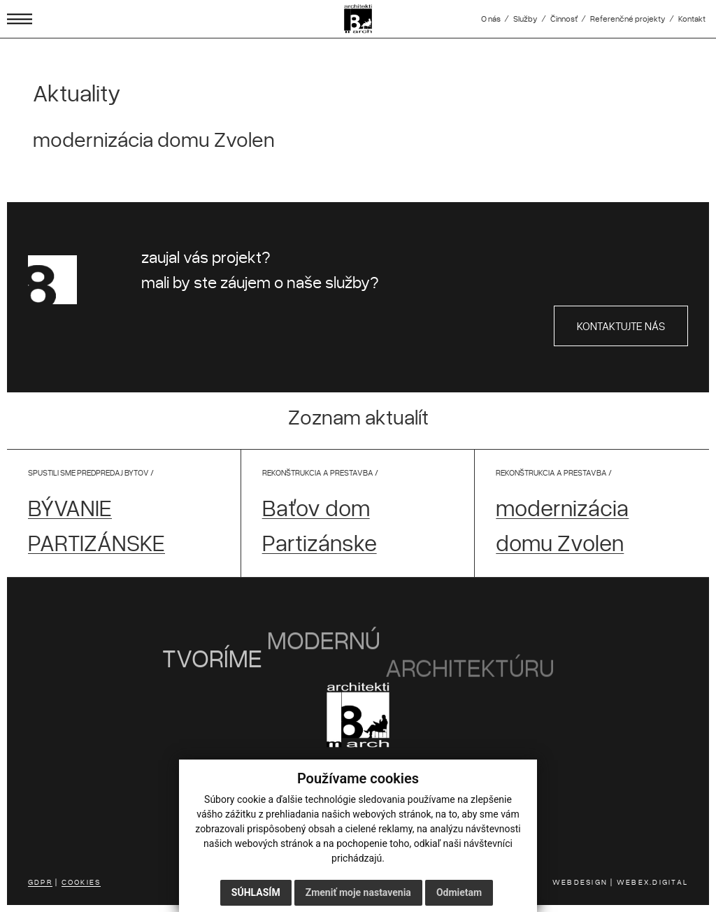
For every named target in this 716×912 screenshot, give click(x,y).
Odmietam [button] (459, 892)
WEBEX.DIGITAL (652, 881)
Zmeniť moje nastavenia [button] (358, 892)
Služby (525, 18)
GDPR (40, 881)
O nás (491, 18)
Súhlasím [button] (255, 892)
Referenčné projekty (628, 18)
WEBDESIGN (580, 881)
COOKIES (81, 881)
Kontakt (692, 18)
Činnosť (564, 18)
